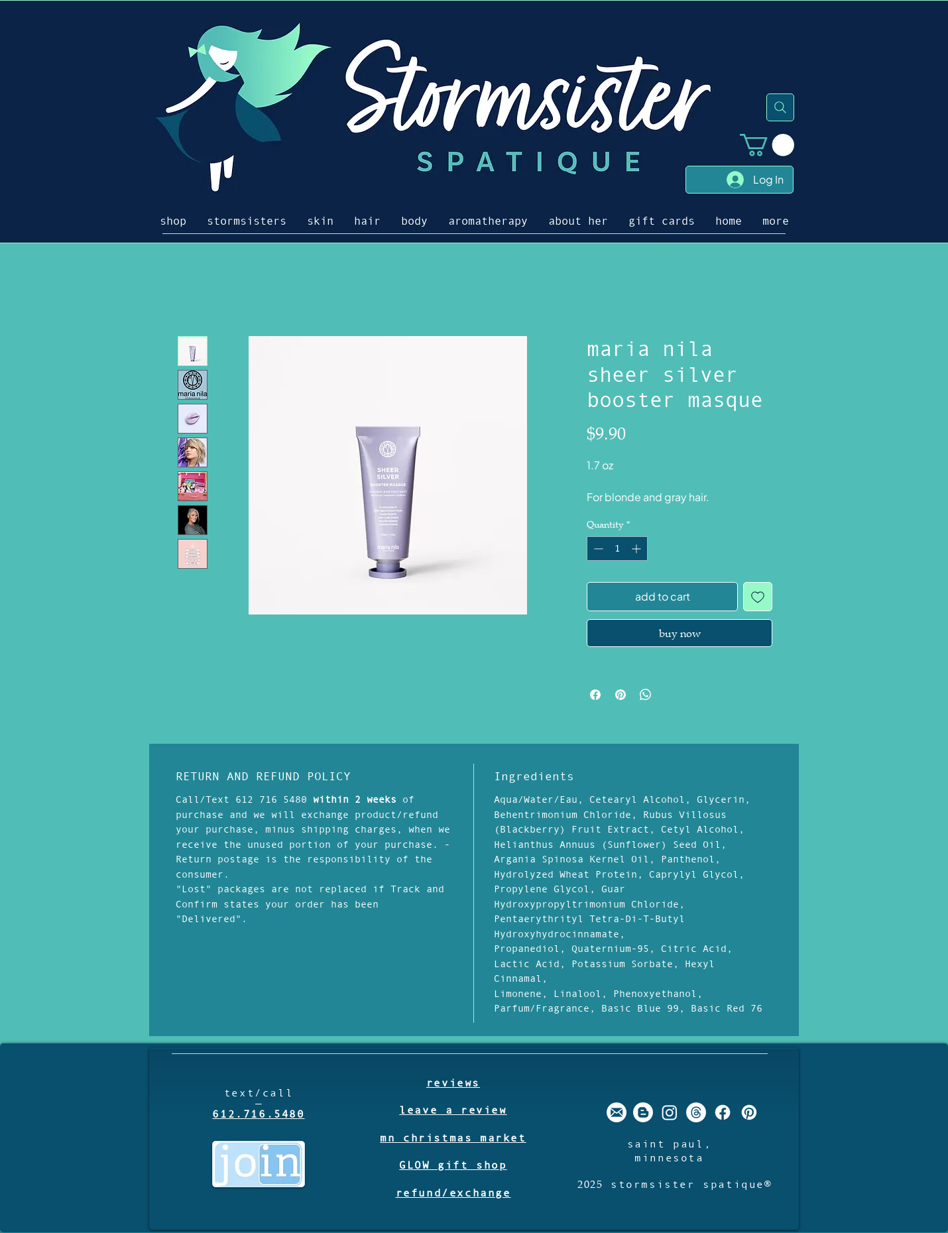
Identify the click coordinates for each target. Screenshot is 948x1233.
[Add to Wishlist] (757, 596)
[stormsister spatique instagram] (670, 1112)
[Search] (780, 107)
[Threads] (696, 1112)
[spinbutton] (617, 548)
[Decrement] (597, 548)
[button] (767, 145)
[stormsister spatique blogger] (643, 1112)
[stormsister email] (616, 1112)
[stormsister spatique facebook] (723, 1112)
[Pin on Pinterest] (620, 695)
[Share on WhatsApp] (646, 695)
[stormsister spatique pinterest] (749, 1112)
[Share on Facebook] (595, 695)
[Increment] (637, 548)
